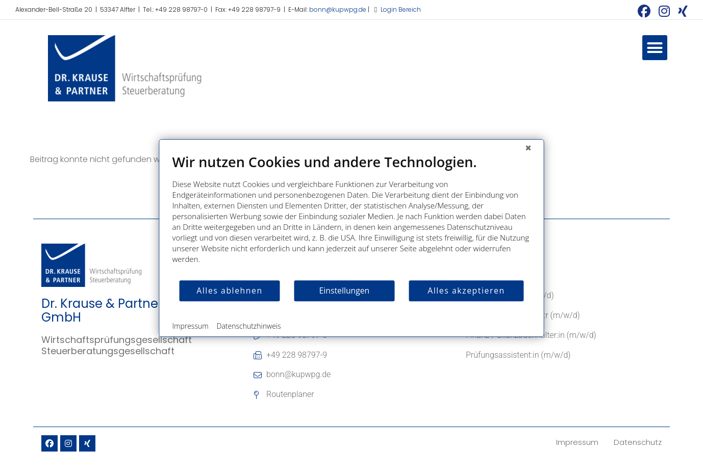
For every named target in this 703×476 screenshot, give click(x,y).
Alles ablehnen (229, 290)
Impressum (190, 326)
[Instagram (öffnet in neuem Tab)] (664, 11)
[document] (351, 216)
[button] (655, 48)
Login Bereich (401, 9)
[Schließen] (528, 147)
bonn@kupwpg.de (337, 9)
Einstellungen (344, 290)
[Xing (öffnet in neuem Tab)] (681, 11)
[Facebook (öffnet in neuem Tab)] (644, 11)
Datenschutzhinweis (249, 326)
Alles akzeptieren (466, 290)
